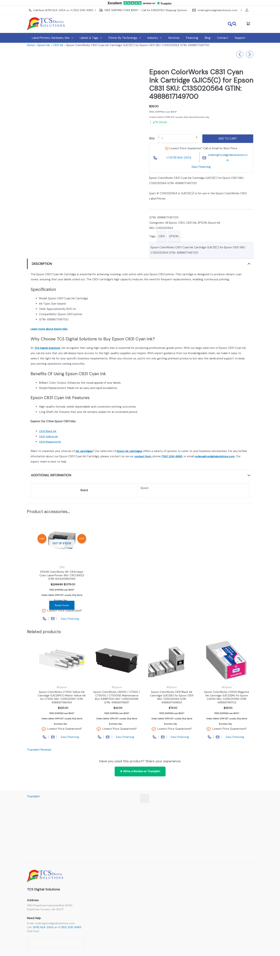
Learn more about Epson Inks (49, 329)
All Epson (171, 223)
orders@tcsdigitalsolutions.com (228, 157)
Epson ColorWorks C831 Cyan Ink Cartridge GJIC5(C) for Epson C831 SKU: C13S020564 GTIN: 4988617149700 (198, 250)
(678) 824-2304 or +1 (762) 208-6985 (57, 927)
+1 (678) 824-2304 (178, 157)
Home (31, 45)
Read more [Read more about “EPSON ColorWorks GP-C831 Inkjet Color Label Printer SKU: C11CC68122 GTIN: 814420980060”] (62, 606)
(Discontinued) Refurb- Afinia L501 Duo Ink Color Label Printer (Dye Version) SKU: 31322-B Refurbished (239, 54)
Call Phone (43, 619)
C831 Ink (58, 45)
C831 (181, 223)
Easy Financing (201, 167)
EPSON (202, 223)
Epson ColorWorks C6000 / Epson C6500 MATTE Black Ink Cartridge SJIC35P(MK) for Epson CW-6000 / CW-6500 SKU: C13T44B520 (249, 54)
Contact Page (52, 619)
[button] (235, 23)
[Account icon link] (249, 10)
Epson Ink (44, 45)
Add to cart (227, 138)
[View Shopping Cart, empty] (248, 24)
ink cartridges (84, 451)
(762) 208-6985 (173, 456)
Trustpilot (33, 796)
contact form (143, 456)
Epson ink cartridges (130, 451)
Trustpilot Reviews (39, 752)
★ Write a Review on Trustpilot (140, 773)
